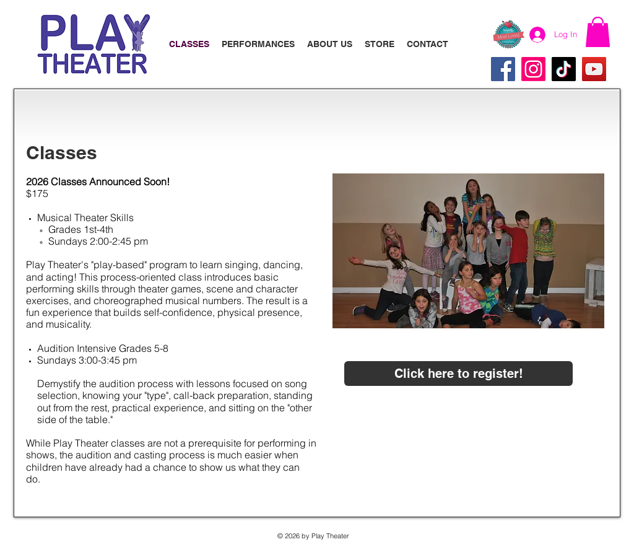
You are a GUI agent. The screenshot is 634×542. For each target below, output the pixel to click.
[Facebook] (503, 69)
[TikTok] (564, 69)
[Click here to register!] (458, 373)
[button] (597, 32)
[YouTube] (594, 69)
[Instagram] (533, 69)
